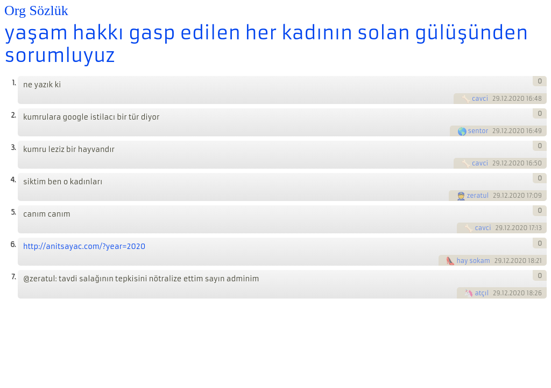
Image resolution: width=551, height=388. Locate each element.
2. (13, 115)
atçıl (482, 293)
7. (13, 276)
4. (13, 179)
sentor (478, 131)
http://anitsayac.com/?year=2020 (84, 246)
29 (496, 98)
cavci (480, 98)
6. (13, 244)
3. (13, 147)
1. (14, 82)
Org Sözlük (36, 10)
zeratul (478, 195)
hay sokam (473, 261)
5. (13, 212)
